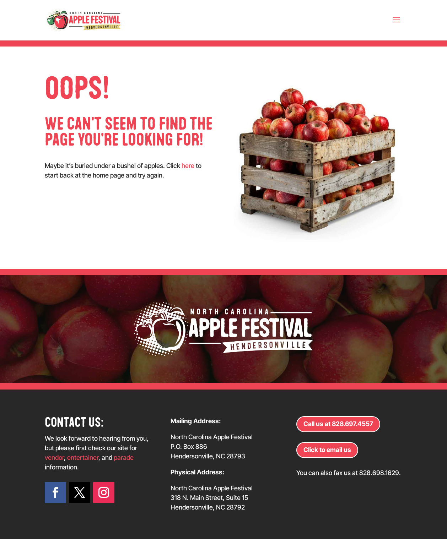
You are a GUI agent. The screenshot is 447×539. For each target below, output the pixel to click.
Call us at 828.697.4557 (338, 424)
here (188, 165)
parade (124, 457)
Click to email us (327, 449)
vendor (54, 457)
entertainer (82, 457)
